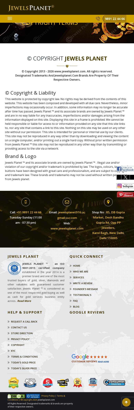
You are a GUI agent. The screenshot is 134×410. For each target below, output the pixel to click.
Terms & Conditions (24, 356)
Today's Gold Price (23, 362)
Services (78, 277)
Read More (24, 301)
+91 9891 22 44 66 (29, 212)
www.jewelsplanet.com (67, 228)
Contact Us (19, 327)
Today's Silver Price (24, 368)
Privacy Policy (20, 339)
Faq (75, 300)
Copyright (18, 345)
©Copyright (26, 399)
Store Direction (22, 333)
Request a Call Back (24, 321)
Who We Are (80, 271)
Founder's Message (85, 289)
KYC (13, 350)
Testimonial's (82, 295)
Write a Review (82, 283)
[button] (126, 402)
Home (76, 265)
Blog (76, 306)
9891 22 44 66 (115, 19)
